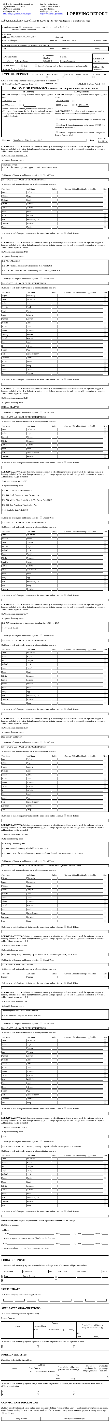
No (5, 1413)
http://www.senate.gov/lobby (51, 14)
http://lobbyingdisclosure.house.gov (17, 14)
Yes (11, 1413)
